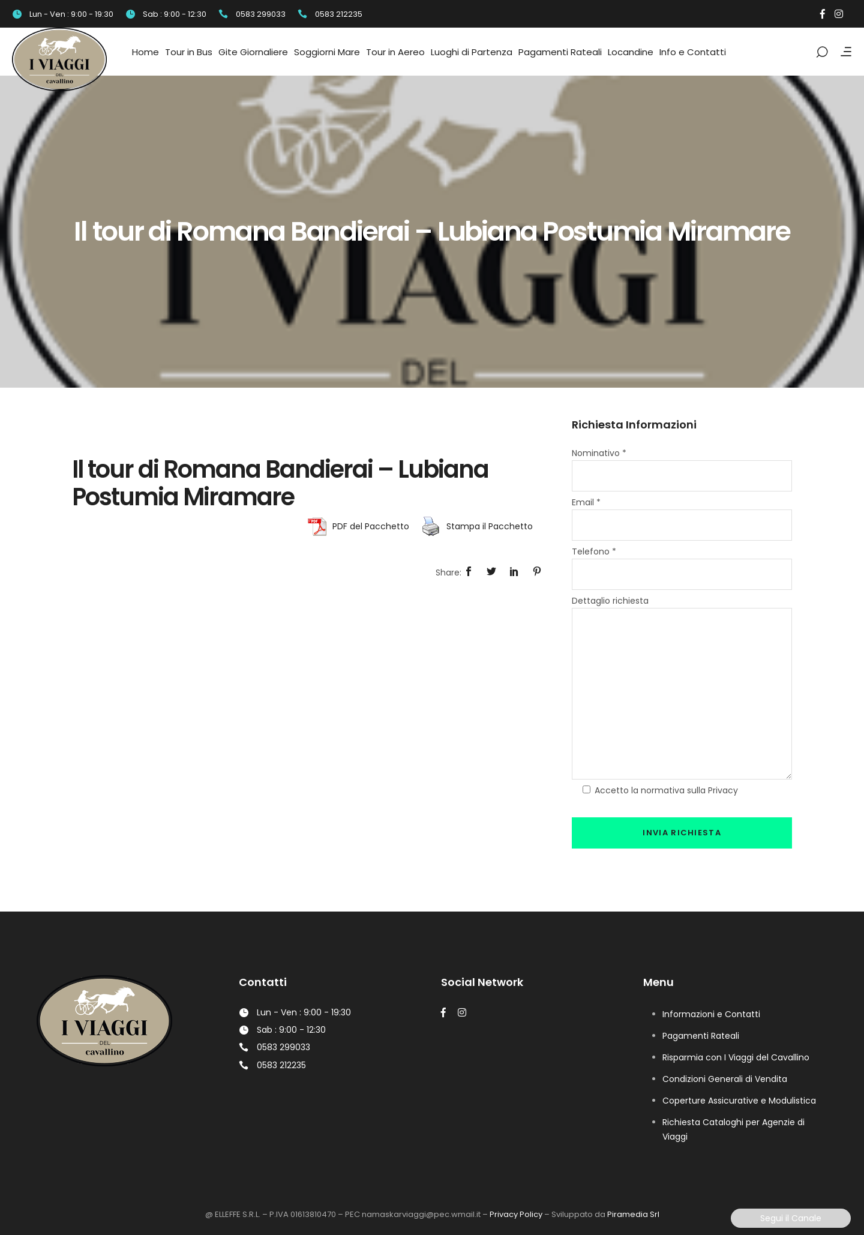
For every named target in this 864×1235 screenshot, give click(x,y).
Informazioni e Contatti (711, 1014)
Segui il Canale (790, 1218)
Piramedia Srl (633, 1214)
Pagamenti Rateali (700, 1036)
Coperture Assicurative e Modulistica (739, 1101)
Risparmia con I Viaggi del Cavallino (735, 1057)
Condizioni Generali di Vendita (724, 1079)
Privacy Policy (516, 1214)
